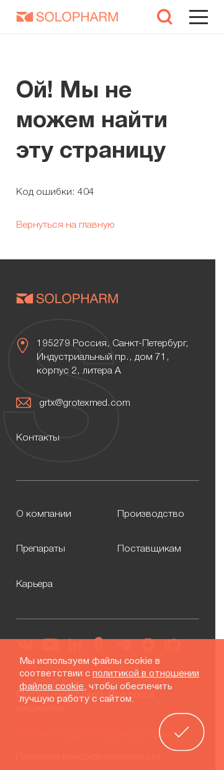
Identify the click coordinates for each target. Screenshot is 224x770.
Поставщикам (149, 549)
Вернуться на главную (65, 225)
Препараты (40, 549)
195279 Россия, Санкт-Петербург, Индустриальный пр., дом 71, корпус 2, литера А (113, 357)
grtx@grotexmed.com (84, 403)
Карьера (34, 584)
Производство (150, 514)
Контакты (38, 438)
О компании (43, 514)
